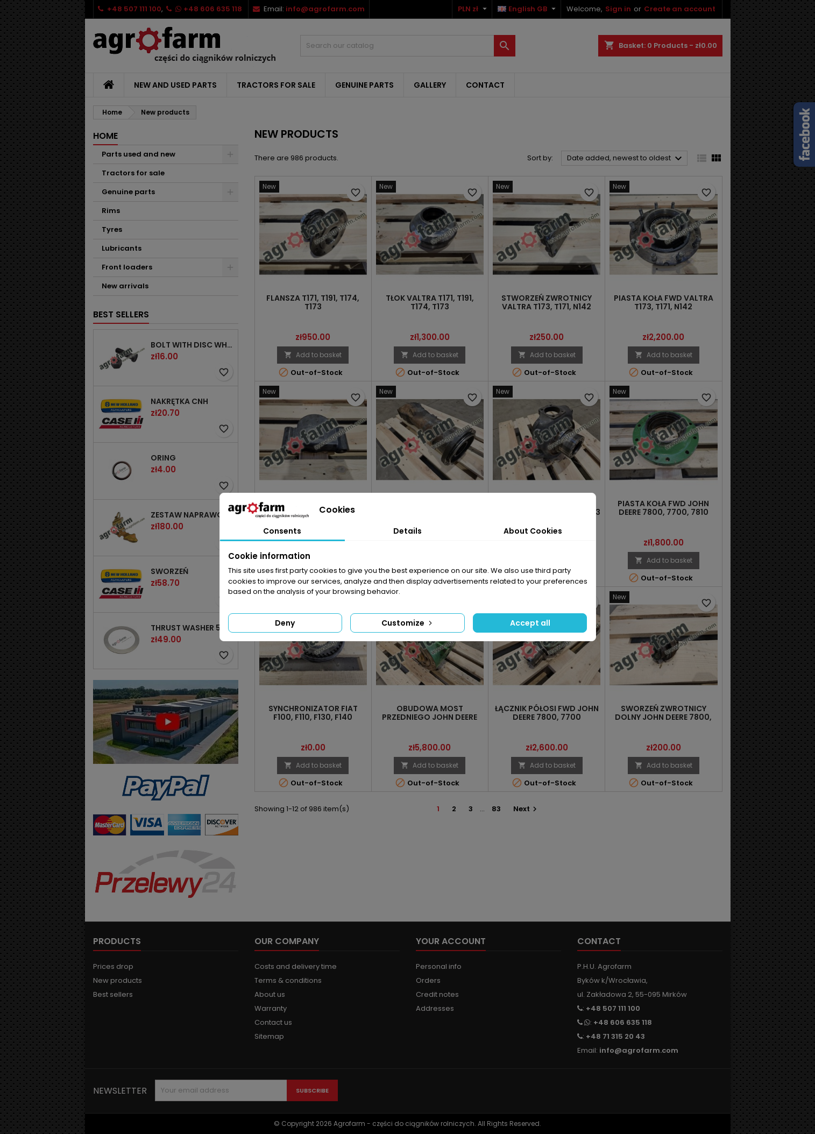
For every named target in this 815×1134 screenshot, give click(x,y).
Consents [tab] (282, 531)
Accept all (530, 623)
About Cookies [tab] (533, 531)
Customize (407, 623)
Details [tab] (407, 531)
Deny (285, 623)
